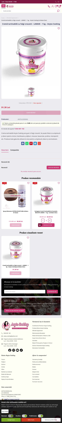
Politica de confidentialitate (39, 362)
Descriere (5, 150)
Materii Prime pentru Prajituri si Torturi (42, 343)
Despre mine (35, 372)
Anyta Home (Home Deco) (39, 338)
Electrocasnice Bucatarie (38, 333)
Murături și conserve (6, 372)
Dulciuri (3, 364)
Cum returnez (35, 379)
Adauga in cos (45, 225)
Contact (34, 369)
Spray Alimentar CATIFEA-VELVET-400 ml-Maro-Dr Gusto (15, 211)
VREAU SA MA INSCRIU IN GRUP (15, 310)
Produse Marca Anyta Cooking (40, 328)
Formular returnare (37, 382)
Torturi (3, 359)
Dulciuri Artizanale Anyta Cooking (40, 345)
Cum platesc (35, 377)
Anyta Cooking (23, 119)
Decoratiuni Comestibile (38, 348)
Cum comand (35, 374)
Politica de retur (36, 364)
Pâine (2, 369)
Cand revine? (16, 225)
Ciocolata (34, 340)
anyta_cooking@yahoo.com (9, 336)
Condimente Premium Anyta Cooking (41, 325)
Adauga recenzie (53, 167)
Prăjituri (3, 362)
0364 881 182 (19, 129)
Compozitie (14, 150)
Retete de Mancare (6, 374)
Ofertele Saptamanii (37, 330)
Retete (34, 367)
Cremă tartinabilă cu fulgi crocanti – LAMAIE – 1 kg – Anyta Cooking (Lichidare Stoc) (15, 266)
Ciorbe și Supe (5, 377)
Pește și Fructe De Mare (7, 379)
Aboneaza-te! (52, 291)
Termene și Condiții (37, 359)
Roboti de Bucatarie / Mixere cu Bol (41, 335)
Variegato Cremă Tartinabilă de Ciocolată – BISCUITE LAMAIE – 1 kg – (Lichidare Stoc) (46, 211)
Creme (3, 367)
